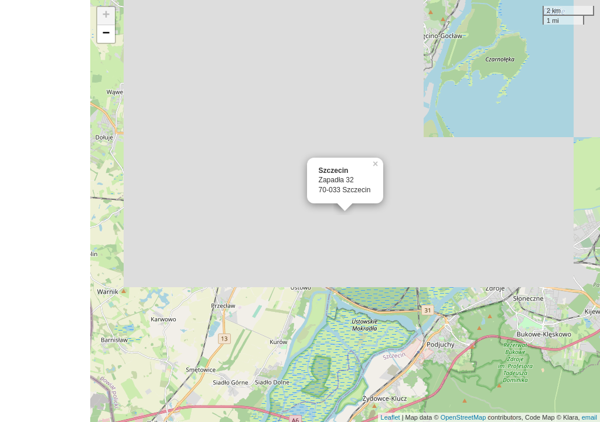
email (589, 417)
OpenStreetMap (463, 417)
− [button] (106, 34)
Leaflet (390, 417)
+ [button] (106, 16)
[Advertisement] (45, 211)
